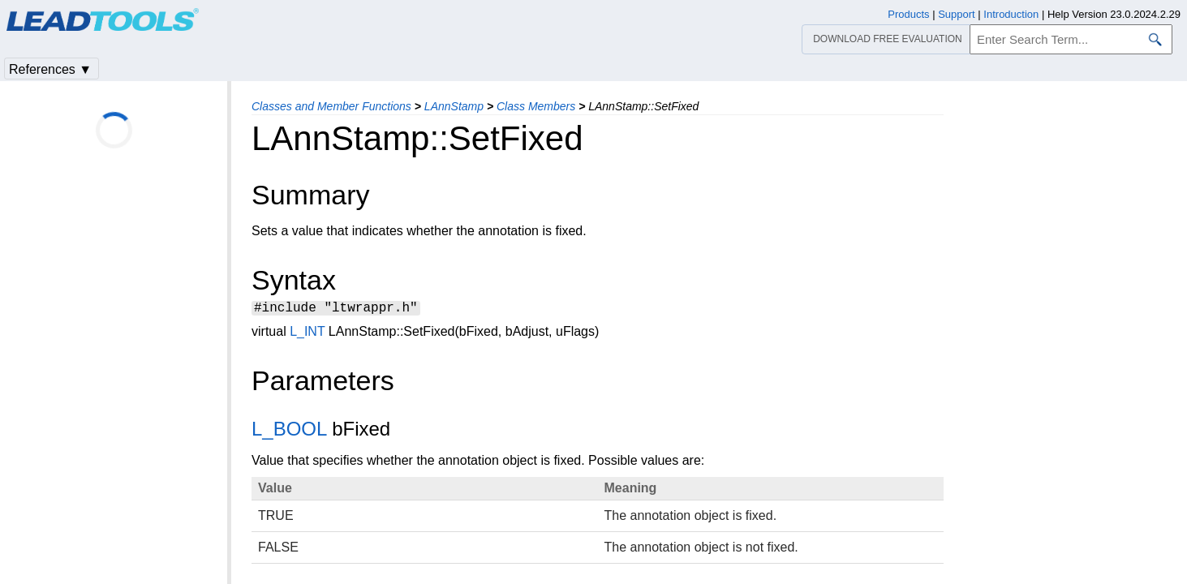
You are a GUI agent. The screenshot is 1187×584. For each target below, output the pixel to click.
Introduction (1011, 14)
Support (956, 14)
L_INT (307, 334)
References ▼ (50, 69)
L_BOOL (289, 431)
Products (908, 14)
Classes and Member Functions (331, 106)
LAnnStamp (454, 106)
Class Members (536, 106)
